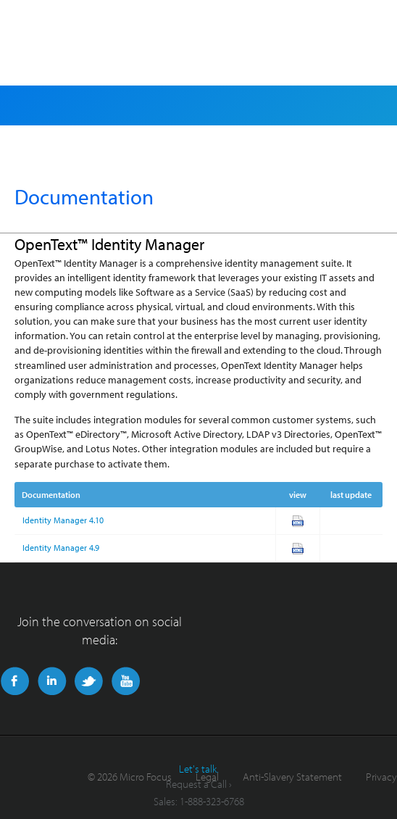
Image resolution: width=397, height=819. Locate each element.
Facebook (15, 681)
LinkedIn (52, 681)
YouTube (126, 681)
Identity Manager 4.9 (60, 547)
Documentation (84, 196)
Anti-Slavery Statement (292, 776)
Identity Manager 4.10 (63, 520)
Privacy (381, 776)
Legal (207, 776)
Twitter (89, 681)
